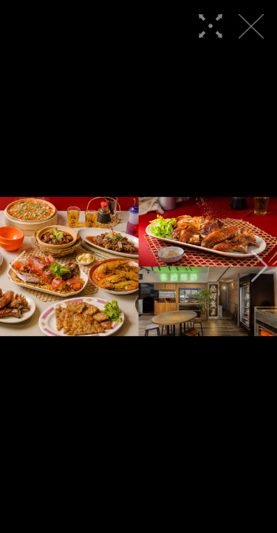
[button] (17, 266)
